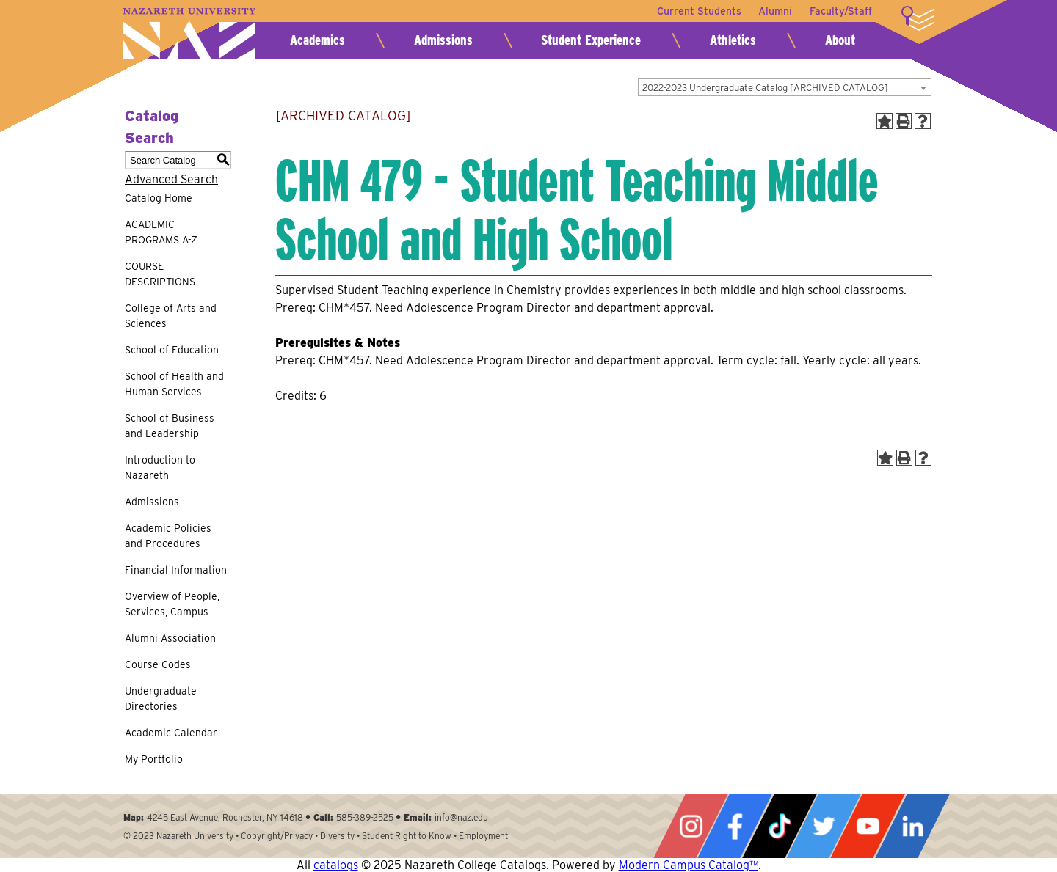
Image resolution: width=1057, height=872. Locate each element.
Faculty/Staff (841, 11)
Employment (483, 835)
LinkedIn (912, 826)
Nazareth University (189, 33)
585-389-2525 (364, 817)
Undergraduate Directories (161, 698)
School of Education (172, 350)
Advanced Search (171, 179)
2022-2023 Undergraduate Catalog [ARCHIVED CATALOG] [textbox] (765, 87)
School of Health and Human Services (174, 383)
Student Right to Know (406, 835)
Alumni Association (170, 638)
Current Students (698, 11)
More (917, 18)
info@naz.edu (461, 817)
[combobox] (784, 87)
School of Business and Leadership (169, 425)
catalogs (335, 865)
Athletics (733, 40)
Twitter (824, 826)
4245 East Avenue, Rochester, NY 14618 (225, 817)
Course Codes (158, 664)
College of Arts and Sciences (171, 315)
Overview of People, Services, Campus (172, 604)
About (840, 40)
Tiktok (780, 826)
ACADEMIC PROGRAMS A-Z (161, 232)
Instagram (691, 826)
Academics (317, 40)
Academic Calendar (171, 733)
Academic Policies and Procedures (168, 535)
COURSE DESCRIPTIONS (160, 273)
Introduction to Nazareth (160, 467)
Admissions (443, 40)
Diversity (337, 835)
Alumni (775, 11)
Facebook (735, 826)
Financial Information (176, 570)
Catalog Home (158, 198)
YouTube (868, 826)
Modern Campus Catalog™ (688, 865)
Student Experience (591, 40)
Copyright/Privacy (277, 835)
